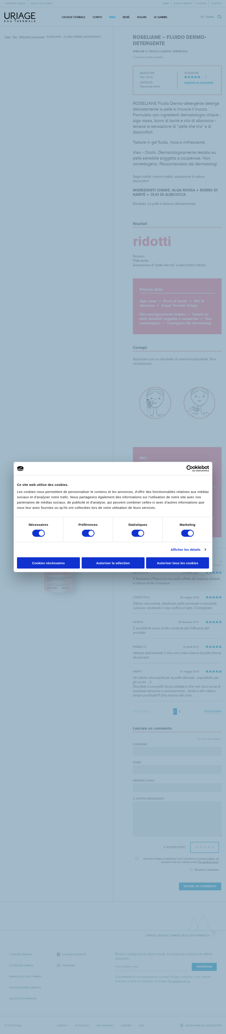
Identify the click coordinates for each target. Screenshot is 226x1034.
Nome (137, 762)
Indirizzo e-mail (144, 780)
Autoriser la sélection (113, 563)
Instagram (66, 965)
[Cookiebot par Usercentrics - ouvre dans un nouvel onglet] (189, 468)
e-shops (201, 3)
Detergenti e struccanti (32, 36)
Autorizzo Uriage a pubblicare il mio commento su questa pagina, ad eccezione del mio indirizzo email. (177, 860)
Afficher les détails (185, 549)
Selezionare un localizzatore (201, 1025)
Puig (141, 1025)
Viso (112, 17)
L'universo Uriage (15, 3)
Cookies (126, 1025)
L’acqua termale (73, 17)
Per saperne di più (208, 862)
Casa (7, 36)
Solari (142, 17)
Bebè (126, 17)
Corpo (97, 17)
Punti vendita (184, 3)
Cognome (140, 744)
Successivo (212, 711)
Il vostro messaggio (148, 798)
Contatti (216, 3)
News (166, 3)
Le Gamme (161, 17)
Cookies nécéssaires (48, 563)
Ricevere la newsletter (204, 869)
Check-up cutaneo (41, 3)
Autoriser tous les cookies (177, 563)
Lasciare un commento (199, 82)
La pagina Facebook (71, 954)
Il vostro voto (175, 847)
